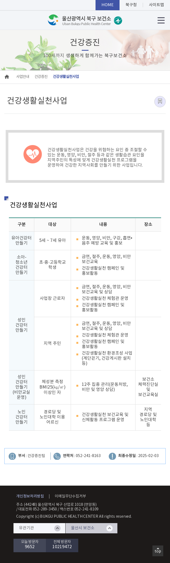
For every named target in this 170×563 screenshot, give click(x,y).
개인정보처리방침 (30, 496)
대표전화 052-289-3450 (37, 509)
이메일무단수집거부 (70, 496)
